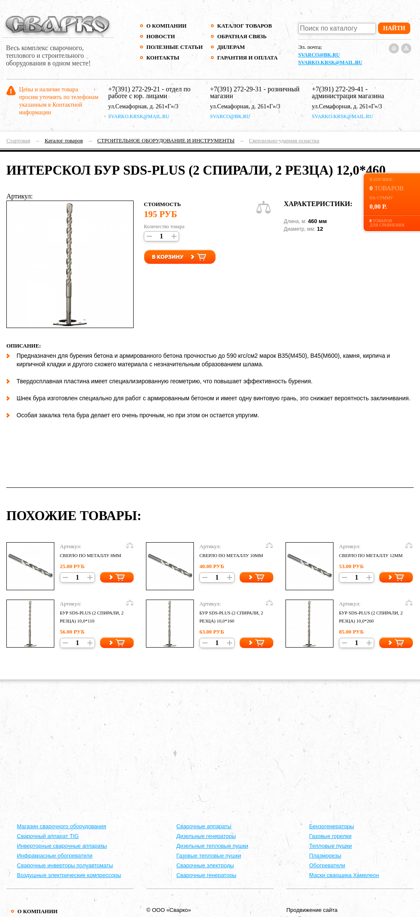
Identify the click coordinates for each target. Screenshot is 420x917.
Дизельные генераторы (206, 836)
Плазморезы (325, 855)
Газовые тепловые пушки (208, 855)
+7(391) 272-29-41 (338, 89)
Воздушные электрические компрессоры (69, 875)
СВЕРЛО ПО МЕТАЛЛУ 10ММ (231, 555)
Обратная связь (241, 36)
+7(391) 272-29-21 (134, 89)
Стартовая (18, 140)
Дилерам (231, 47)
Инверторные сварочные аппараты (62, 846)
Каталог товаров (244, 26)
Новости (160, 36)
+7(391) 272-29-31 (236, 89)
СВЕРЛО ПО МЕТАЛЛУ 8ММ (90, 555)
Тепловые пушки (330, 846)
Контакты (162, 57)
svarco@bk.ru (319, 55)
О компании (166, 26)
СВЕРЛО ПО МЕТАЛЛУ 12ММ (371, 555)
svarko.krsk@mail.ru (330, 62)
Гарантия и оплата (247, 57)
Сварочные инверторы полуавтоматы (65, 865)
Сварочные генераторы (206, 875)
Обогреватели (327, 865)
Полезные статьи (174, 47)
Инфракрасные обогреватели (54, 855)
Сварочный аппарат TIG (48, 836)
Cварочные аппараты (204, 826)
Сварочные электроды (205, 865)
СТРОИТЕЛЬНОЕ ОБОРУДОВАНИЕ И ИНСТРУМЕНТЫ (165, 140)
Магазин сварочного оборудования (61, 826)
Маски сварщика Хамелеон (344, 875)
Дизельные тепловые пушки (212, 846)
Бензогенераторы (331, 826)
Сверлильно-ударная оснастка (284, 140)
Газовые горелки (330, 836)
